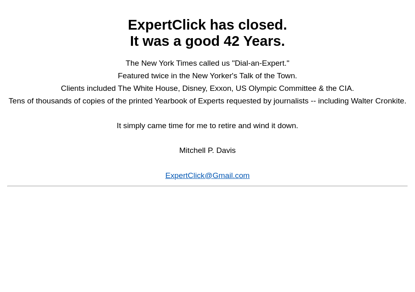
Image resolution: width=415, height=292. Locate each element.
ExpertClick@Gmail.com (207, 175)
